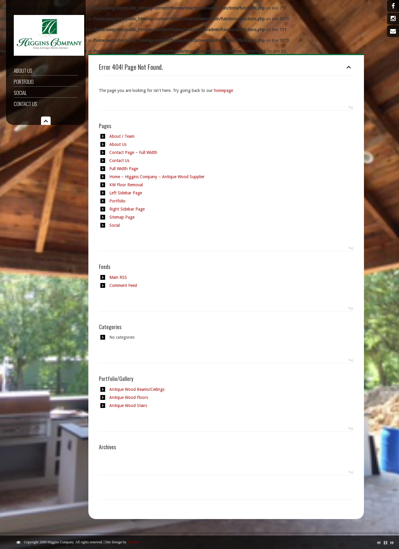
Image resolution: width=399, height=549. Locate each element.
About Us (23, 70)
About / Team (121, 136)
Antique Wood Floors (128, 397)
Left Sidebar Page (125, 192)
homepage (223, 90)
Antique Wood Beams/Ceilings (136, 389)
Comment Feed (123, 285)
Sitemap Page (121, 217)
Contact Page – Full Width (133, 152)
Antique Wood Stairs (128, 405)
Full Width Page (123, 168)
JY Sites (133, 542)
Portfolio (24, 81)
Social (20, 92)
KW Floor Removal (126, 184)
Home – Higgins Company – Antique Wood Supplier (157, 176)
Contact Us (25, 104)
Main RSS (118, 277)
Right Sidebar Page (127, 209)
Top (350, 107)
